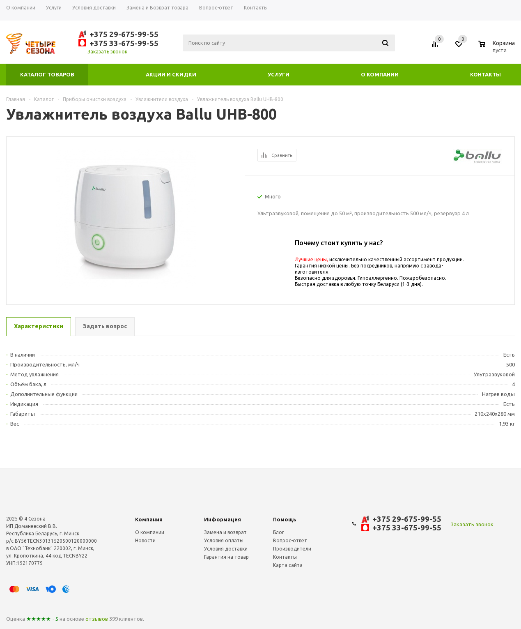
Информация (222, 519)
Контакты (485, 74)
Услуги (278, 74)
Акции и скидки (171, 74)
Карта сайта (288, 565)
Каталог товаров (47, 74)
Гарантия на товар (226, 557)
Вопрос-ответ (290, 540)
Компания (149, 519)
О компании (380, 74)
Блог (278, 532)
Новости (145, 540)
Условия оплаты (223, 540)
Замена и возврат (225, 532)
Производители (292, 548)
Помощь (284, 519)
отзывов (96, 619)
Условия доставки (226, 548)
